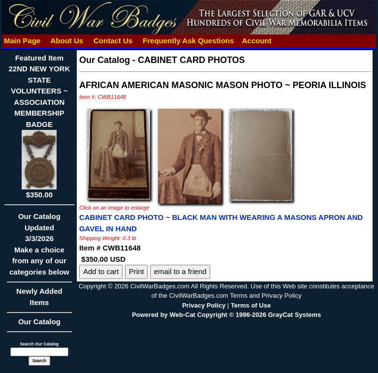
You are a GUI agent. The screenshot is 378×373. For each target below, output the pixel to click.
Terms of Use (251, 305)
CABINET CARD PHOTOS (191, 60)
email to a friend (180, 271)
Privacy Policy (203, 305)
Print (136, 271)
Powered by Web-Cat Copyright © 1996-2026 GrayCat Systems (226, 314)
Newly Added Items (39, 300)
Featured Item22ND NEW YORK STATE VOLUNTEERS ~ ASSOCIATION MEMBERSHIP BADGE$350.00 (39, 126)
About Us (67, 40)
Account (256, 40)
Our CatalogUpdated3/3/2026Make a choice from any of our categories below (39, 247)
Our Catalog (39, 321)
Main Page (22, 40)
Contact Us (113, 40)
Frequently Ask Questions (188, 40)
